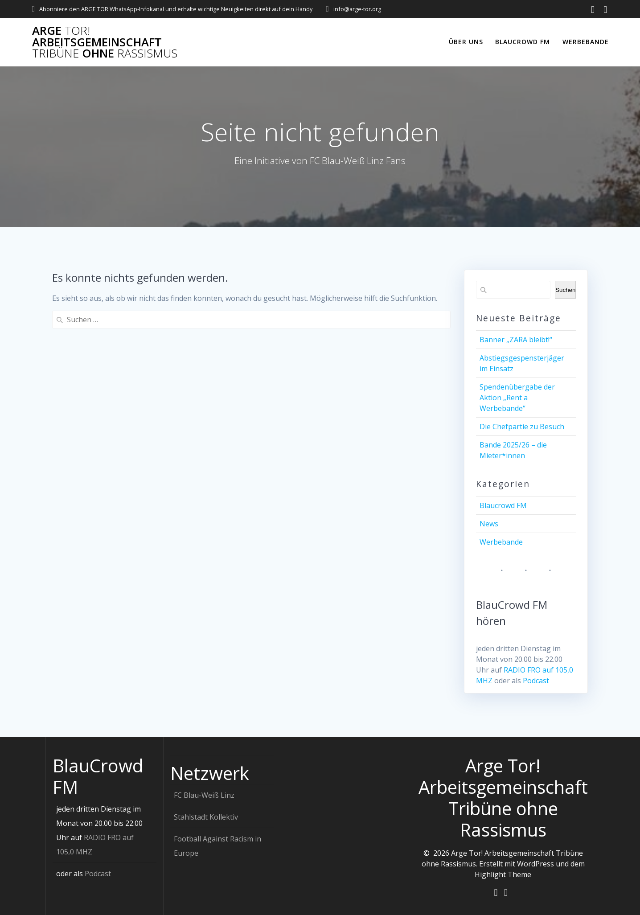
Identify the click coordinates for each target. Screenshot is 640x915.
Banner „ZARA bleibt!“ (516, 340)
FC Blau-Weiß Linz (204, 795)
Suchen (565, 290)
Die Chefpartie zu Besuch (522, 426)
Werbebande (585, 41)
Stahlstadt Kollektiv (206, 816)
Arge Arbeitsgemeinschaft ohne (104, 42)
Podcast (536, 680)
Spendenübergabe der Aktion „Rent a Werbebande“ (517, 397)
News (489, 524)
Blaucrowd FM (522, 41)
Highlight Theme (503, 874)
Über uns (466, 41)
